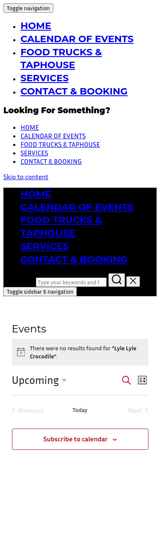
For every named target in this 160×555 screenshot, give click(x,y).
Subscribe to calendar (75, 439)
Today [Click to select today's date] (80, 409)
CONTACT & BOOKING (74, 91)
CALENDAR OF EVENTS (77, 39)
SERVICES (44, 78)
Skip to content (25, 176)
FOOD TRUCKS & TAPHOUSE (60, 144)
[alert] (80, 352)
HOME (35, 25)
